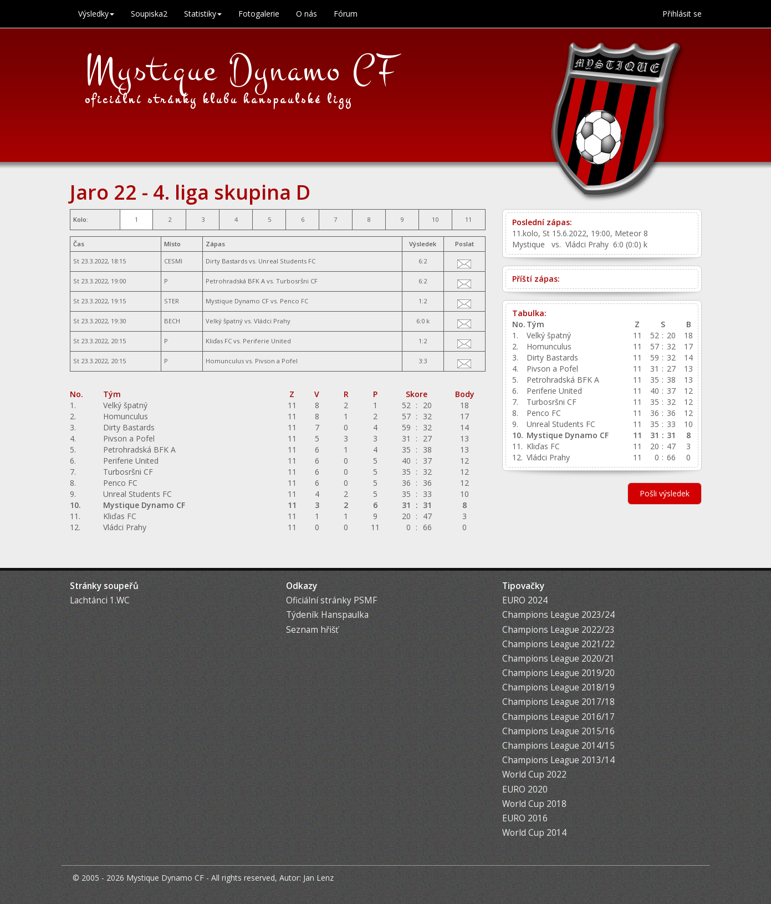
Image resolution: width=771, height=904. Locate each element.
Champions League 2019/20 (558, 673)
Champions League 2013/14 (558, 760)
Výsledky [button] (96, 13)
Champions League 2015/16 (558, 731)
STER (171, 301)
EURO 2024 (525, 600)
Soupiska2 (149, 13)
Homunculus (225, 361)
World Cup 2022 (534, 774)
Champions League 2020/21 (558, 658)
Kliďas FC (219, 341)
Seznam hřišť (312, 630)
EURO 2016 (525, 818)
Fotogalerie (258, 13)
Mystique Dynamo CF (242, 70)
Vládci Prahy (272, 321)
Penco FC (294, 301)
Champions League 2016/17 (558, 717)
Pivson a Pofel (276, 361)
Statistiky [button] (203, 13)
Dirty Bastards (226, 261)
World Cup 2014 (534, 833)
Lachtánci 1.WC (100, 600)
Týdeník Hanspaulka (327, 615)
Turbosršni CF (297, 281)
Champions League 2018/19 (558, 687)
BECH (172, 321)
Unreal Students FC (286, 261)
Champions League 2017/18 (558, 702)
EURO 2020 (525, 789)
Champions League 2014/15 (558, 745)
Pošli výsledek (665, 493)
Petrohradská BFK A (235, 281)
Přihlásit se (682, 13)
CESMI (173, 261)
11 (468, 219)
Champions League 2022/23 (558, 630)
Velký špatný (224, 321)
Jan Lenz (318, 877)
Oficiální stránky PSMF (331, 600)
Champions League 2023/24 (558, 615)
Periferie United (267, 341)
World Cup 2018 (534, 804)
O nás (306, 13)
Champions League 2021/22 (558, 644)
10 (435, 219)
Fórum (346, 13)
